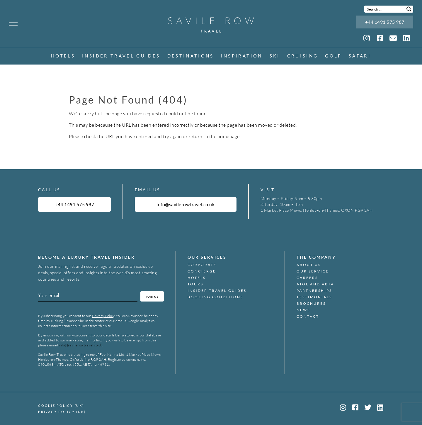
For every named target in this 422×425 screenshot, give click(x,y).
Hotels (63, 56)
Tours (195, 284)
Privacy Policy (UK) (62, 411)
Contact (308, 316)
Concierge (202, 271)
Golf (333, 56)
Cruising (302, 56)
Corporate (202, 265)
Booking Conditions (215, 297)
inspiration (242, 56)
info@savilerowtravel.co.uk (80, 345)
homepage (228, 136)
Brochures (311, 303)
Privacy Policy (103, 316)
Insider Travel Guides (121, 56)
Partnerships (314, 290)
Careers (307, 278)
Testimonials (314, 297)
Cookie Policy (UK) (61, 405)
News (303, 310)
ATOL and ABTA (315, 284)
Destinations (190, 56)
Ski (275, 56)
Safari (360, 56)
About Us (309, 265)
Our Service (313, 271)
